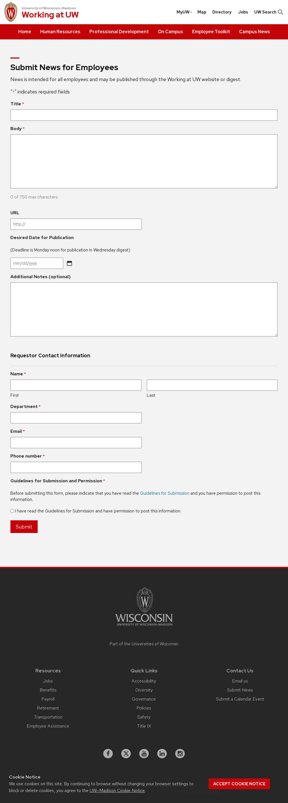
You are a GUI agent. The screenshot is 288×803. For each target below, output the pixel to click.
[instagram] (180, 754)
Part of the (144, 644)
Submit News (240, 690)
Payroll (48, 699)
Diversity (144, 690)
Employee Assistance (48, 726)
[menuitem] (25, 31)
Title (17, 104)
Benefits (48, 690)
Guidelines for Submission (164, 493)
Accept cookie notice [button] (239, 784)
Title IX (144, 726)
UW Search (268, 12)
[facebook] (108, 754)
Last (151, 395)
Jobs (243, 12)
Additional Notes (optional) (40, 277)
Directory (221, 12)
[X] (126, 754)
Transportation (48, 717)
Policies (143, 708)
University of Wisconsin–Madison (49, 8)
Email (17, 431)
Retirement (48, 708)
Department (25, 406)
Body (17, 129)
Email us (240, 681)
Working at (50, 15)
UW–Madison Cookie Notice (117, 790)
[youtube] (144, 754)
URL (14, 213)
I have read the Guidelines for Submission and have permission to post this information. (98, 511)
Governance (144, 699)
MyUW (185, 12)
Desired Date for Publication (42, 237)
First (14, 395)
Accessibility (144, 681)
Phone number (27, 456)
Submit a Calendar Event (240, 699)
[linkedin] (162, 754)
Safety (143, 717)
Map (201, 12)
